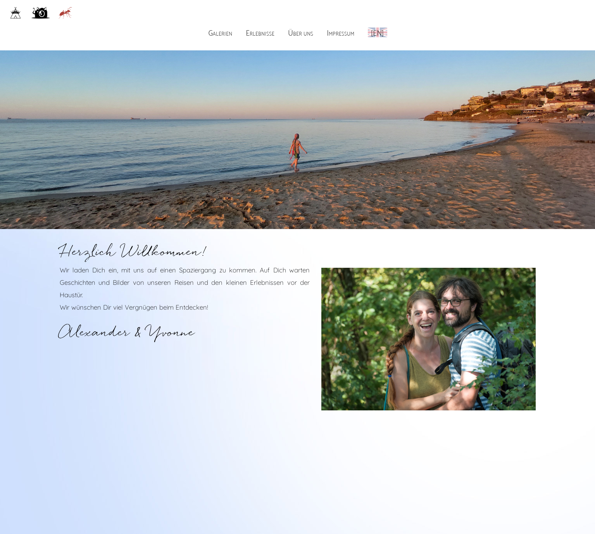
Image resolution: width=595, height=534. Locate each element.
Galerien (220, 32)
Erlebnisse (260, 32)
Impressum (340, 32)
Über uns (300, 32)
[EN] (377, 32)
